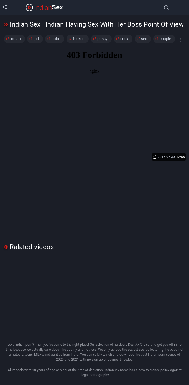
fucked (79, 39)
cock (124, 39)
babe (56, 39)
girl (36, 39)
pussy (102, 39)
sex (144, 39)
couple (165, 39)
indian (15, 39)
